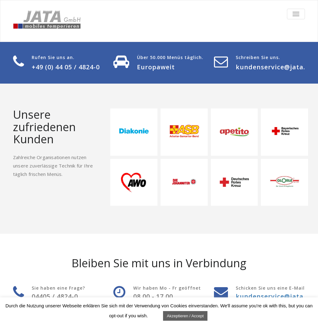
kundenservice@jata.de (274, 67)
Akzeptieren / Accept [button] (185, 316)
